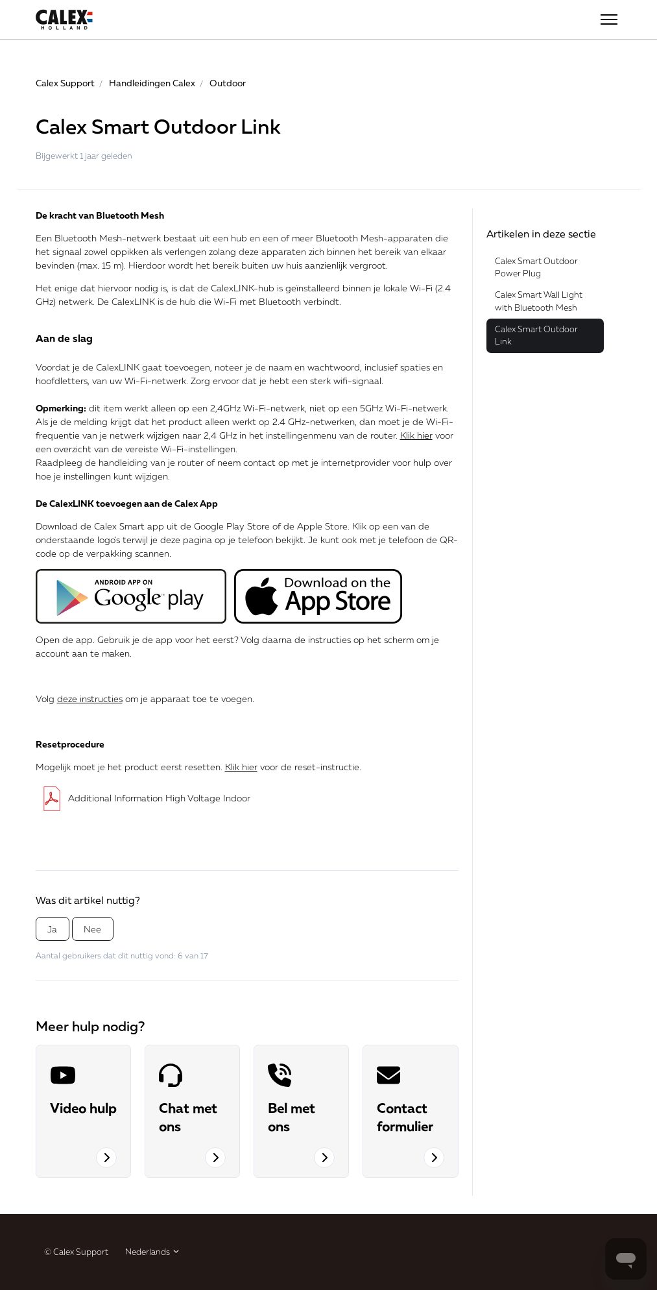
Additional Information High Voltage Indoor (143, 797)
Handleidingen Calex (152, 82)
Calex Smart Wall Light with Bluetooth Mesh (538, 301)
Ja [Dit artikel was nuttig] (52, 928)
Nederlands (152, 1252)
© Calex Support (76, 1252)
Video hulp (83, 1107)
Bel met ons (291, 1117)
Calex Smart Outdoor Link (536, 335)
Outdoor (227, 82)
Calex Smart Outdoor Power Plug (536, 267)
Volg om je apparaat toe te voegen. (145, 698)
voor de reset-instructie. (293, 766)
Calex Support (65, 82)
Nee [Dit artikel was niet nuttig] (92, 928)
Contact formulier (405, 1117)
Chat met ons (188, 1117)
